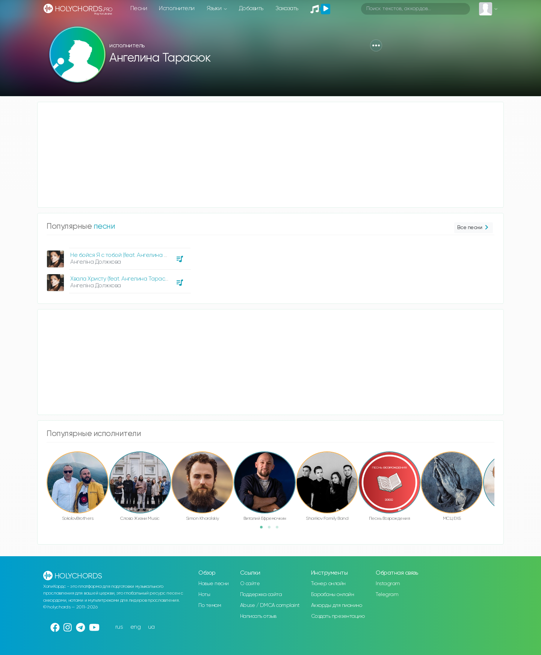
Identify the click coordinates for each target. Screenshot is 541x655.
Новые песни (213, 583)
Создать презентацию (338, 616)
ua (151, 627)
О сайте (250, 583)
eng (135, 627)
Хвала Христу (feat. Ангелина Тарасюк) (122, 279)
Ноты (204, 594)
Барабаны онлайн (332, 594)
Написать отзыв (258, 616)
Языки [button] (215, 8)
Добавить (251, 8)
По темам (209, 605)
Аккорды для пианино (336, 605)
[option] (117, 267)
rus (119, 627)
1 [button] (263, 529)
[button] (376, 45)
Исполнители (177, 8)
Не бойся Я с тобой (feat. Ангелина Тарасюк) (129, 255)
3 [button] (279, 529)
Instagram (388, 583)
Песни (138, 8)
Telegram (387, 594)
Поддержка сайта (261, 594)
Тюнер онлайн (328, 583)
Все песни (473, 228)
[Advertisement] (263, 154)
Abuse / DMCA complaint (270, 605)
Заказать (286, 8)
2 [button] (271, 529)
